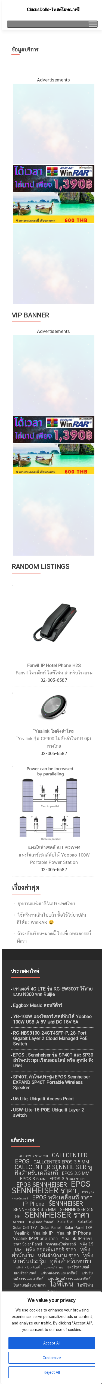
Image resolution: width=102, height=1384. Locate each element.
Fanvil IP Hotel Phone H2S (54, 665)
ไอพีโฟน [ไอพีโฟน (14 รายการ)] (61, 1284)
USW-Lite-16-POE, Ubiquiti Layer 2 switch (48, 1112)
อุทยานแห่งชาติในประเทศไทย (46, 903)
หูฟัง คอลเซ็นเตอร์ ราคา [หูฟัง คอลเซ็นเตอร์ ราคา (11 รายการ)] (51, 1249)
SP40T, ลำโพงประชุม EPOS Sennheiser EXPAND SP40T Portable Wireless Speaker (51, 1082)
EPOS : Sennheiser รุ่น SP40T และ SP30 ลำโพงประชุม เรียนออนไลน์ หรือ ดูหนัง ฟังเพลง (53, 1060)
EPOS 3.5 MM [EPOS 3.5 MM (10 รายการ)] (75, 1173)
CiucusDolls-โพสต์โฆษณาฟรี (53, 9)
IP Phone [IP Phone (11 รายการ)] (33, 1204)
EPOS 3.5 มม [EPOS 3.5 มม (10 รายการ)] (32, 1178)
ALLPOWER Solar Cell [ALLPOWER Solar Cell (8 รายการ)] (33, 1156)
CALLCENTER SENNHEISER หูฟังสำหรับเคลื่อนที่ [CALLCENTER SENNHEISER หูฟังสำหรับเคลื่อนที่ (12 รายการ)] (53, 1170)
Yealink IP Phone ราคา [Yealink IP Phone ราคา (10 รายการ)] (35, 1238)
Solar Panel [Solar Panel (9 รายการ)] (51, 1227)
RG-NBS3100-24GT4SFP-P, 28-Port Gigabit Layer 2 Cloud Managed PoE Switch (50, 1038)
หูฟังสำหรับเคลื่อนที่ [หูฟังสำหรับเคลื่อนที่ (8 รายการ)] (28, 1267)
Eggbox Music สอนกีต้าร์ (37, 1005)
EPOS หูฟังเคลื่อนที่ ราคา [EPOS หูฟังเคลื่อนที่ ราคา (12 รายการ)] (62, 1197)
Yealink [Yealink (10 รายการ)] (21, 1233)
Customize (52, 1358)
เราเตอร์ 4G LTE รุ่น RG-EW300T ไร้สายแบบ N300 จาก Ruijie (52, 991)
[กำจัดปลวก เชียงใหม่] (53, 263)
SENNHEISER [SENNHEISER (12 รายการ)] (65, 1203)
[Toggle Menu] (92, 24)
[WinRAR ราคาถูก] (53, 178)
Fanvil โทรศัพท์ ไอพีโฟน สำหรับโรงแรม (54, 672)
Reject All (52, 1372)
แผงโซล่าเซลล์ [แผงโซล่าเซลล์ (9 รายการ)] (78, 1267)
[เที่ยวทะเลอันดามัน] (53, 207)
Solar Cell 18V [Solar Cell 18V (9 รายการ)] (25, 1227)
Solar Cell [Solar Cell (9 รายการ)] (65, 1221)
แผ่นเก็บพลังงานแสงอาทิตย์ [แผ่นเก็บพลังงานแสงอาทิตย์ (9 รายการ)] (69, 1279)
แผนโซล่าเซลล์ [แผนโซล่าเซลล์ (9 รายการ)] (25, 1273)
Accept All (51, 1343)
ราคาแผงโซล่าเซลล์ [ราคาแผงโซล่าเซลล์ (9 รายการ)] (61, 1244)
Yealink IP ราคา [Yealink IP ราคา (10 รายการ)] (77, 1238)
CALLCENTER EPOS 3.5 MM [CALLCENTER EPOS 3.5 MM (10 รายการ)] (61, 1162)
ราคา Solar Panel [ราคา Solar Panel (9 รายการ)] (27, 1244)
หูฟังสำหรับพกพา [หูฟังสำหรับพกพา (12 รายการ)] (70, 1261)
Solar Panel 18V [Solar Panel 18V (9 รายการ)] (78, 1227)
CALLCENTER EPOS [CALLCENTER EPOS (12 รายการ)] (51, 1158)
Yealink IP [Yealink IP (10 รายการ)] (43, 1233)
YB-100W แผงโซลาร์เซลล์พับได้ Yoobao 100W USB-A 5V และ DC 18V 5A (52, 1019)
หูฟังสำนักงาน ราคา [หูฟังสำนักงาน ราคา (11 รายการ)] (58, 1255)
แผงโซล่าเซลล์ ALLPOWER (54, 847)
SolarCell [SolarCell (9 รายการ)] (85, 1221)
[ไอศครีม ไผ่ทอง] (53, 123)
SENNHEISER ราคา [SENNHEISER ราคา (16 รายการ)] (56, 1214)
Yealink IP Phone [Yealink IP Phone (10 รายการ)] (74, 1233)
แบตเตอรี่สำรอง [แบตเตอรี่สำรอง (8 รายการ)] (53, 1267)
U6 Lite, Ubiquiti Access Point (43, 1098)
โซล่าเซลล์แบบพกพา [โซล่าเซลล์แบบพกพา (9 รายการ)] (29, 1285)
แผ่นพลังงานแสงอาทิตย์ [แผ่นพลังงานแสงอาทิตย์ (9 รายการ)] (59, 1273)
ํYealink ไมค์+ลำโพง (54, 731)
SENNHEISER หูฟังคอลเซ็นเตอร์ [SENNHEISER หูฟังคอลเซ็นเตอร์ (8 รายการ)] (33, 1222)
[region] (51, 1337)
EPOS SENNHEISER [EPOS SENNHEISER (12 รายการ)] (41, 1184)
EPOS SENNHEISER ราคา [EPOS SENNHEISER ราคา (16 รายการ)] (51, 1187)
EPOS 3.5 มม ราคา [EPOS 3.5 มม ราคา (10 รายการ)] (67, 1178)
